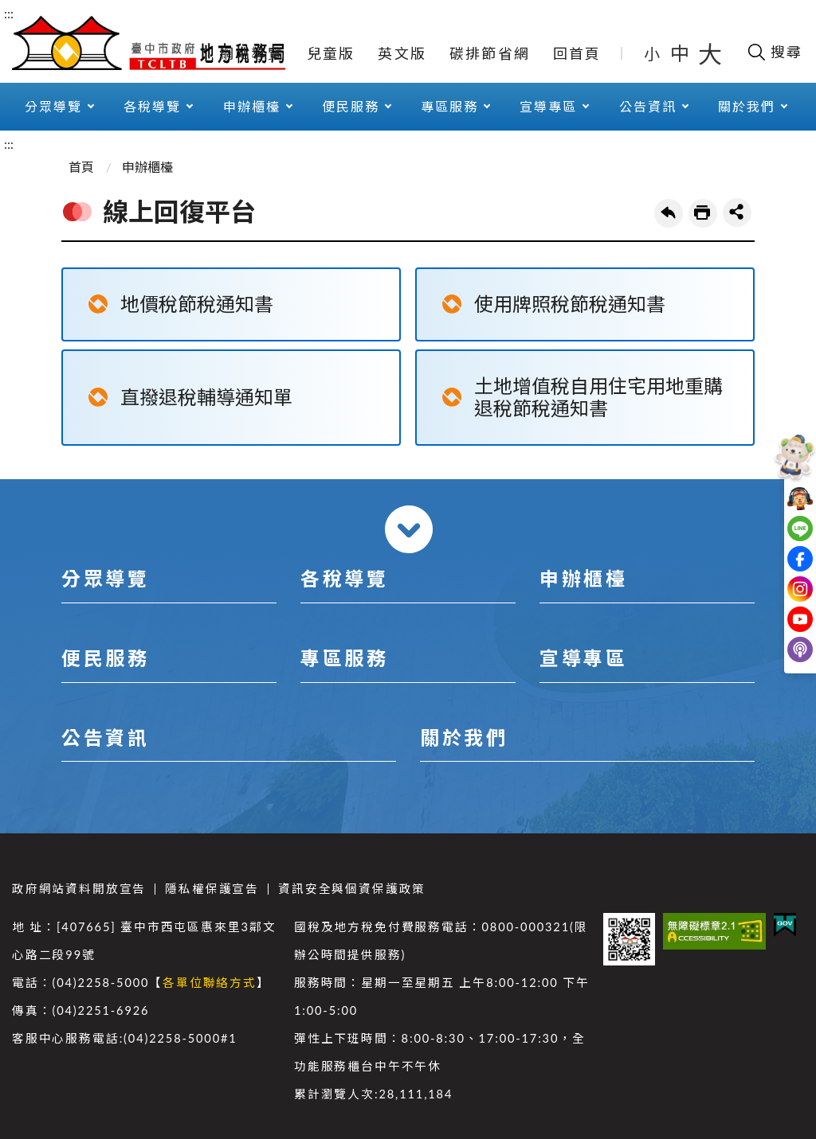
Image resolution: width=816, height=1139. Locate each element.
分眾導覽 (53, 106)
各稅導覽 (152, 106)
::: (9, 13)
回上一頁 (668, 213)
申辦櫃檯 (251, 106)
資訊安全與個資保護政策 (352, 888)
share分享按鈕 (737, 212)
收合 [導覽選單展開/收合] (409, 529)
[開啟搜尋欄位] (774, 51)
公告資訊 (648, 106)
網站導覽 (251, 53)
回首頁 (577, 53)
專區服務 (449, 106)
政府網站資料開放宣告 (79, 888)
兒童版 (331, 53)
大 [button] (710, 53)
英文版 (402, 53)
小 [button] (653, 53)
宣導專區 (548, 106)
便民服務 (350, 106)
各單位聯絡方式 (210, 982)
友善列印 (702, 213)
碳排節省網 (489, 53)
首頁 (81, 166)
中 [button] (681, 52)
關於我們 (746, 106)
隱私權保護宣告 (212, 888)
